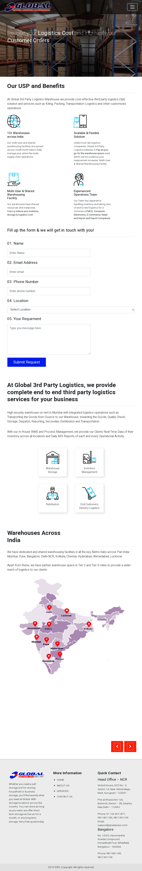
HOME (60, 780)
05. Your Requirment (24, 319)
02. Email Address (22, 263)
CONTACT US (64, 797)
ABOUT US (63, 785)
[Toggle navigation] (132, 7)
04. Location (17, 301)
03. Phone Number (23, 282)
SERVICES (63, 791)
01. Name (15, 243)
